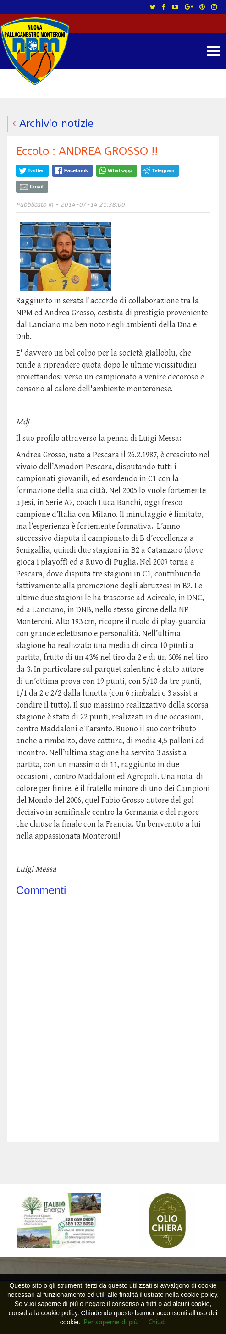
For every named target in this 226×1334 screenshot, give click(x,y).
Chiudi (157, 1322)
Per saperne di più (111, 1322)
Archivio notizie (56, 123)
